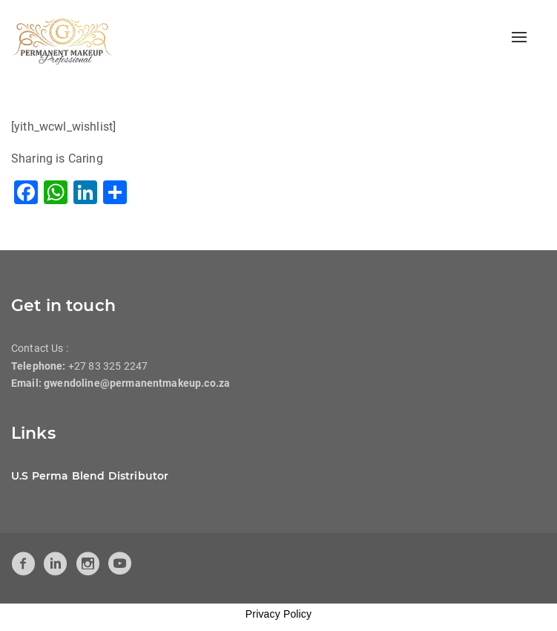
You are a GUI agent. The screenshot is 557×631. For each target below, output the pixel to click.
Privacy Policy (278, 614)
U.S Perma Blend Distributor (89, 476)
